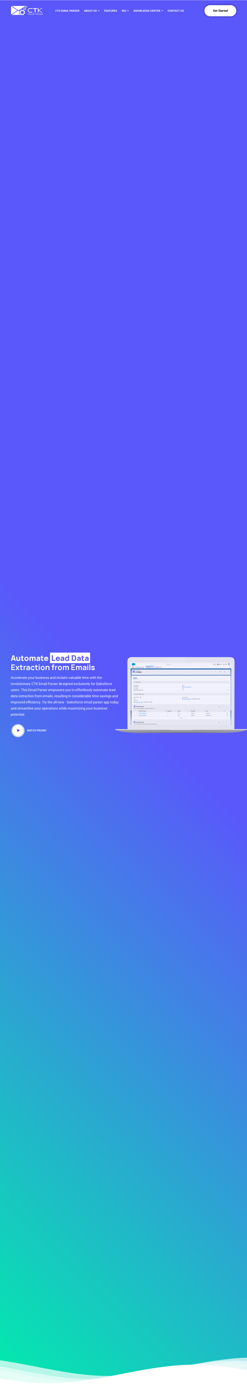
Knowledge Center (146, 10)
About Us (90, 10)
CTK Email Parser (67, 10)
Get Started (220, 10)
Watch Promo (29, 730)
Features (110, 10)
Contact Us (176, 10)
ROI (124, 10)
